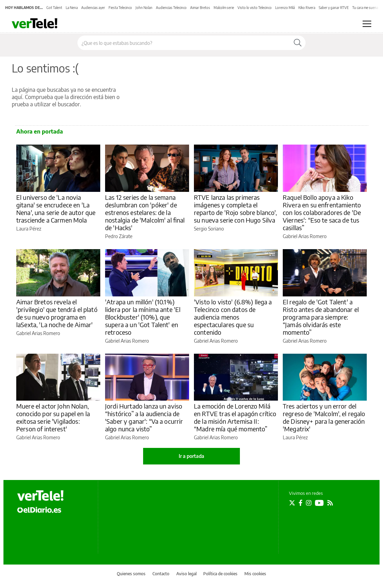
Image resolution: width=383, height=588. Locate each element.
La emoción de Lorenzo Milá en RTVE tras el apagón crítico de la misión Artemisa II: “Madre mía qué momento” (235, 417)
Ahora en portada (39, 131)
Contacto (160, 573)
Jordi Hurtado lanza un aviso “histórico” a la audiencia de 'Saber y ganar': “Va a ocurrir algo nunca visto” (144, 417)
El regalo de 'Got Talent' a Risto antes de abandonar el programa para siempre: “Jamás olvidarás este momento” (321, 317)
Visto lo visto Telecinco (254, 8)
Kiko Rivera (306, 8)
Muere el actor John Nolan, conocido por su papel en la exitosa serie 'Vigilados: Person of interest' (53, 417)
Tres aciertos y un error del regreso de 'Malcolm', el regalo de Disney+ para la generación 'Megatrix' (324, 417)
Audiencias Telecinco (171, 8)
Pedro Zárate (118, 236)
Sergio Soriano (209, 229)
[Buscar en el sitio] (183, 43)
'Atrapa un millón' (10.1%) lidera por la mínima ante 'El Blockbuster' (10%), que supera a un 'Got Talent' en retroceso (142, 317)
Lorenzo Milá (285, 8)
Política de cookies (220, 573)
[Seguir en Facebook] (300, 503)
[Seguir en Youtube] (319, 503)
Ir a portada (191, 456)
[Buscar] (298, 43)
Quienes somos (131, 573)
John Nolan (144, 8)
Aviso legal (186, 573)
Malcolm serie (224, 8)
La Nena (72, 8)
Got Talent (54, 8)
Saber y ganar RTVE (334, 8)
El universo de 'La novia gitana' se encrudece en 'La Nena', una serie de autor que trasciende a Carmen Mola (55, 208)
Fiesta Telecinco (120, 8)
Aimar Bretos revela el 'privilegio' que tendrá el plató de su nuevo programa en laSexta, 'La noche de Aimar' (56, 313)
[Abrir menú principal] (367, 24)
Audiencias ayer (93, 8)
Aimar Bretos (200, 8)
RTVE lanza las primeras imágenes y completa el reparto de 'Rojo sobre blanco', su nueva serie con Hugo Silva (235, 208)
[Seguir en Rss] (330, 503)
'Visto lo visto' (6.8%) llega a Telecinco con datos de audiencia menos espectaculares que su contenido (233, 317)
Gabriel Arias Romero (305, 236)
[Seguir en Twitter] (292, 503)
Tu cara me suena (365, 8)
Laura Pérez (28, 229)
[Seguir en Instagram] (308, 503)
